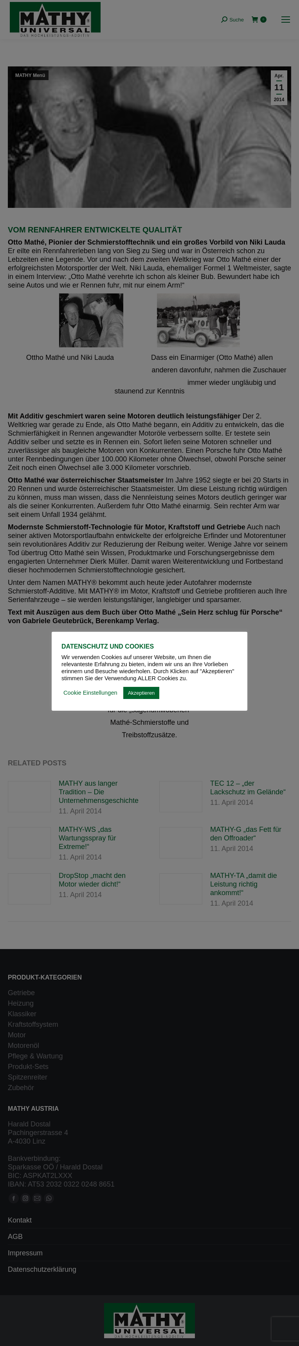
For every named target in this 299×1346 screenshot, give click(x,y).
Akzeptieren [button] (141, 693)
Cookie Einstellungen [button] (90, 693)
